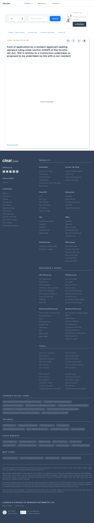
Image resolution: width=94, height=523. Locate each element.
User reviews (7, 205)
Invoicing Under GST (46, 296)
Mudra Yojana (70, 318)
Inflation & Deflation (72, 321)
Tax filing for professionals (48, 246)
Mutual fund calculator (47, 359)
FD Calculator (44, 380)
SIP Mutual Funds (45, 322)
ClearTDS (68, 205)
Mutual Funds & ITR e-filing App (50, 183)
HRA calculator (44, 374)
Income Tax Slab (71, 279)
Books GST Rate (71, 261)
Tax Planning (43, 174)
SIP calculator (44, 365)
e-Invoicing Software (72, 202)
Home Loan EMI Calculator (74, 365)
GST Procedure (44, 285)
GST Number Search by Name (75, 389)
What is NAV (43, 336)
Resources (43, 3)
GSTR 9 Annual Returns (47, 291)
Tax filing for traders (46, 249)
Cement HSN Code (72, 249)
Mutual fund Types (45, 316)
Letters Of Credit (71, 339)
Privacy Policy (7, 505)
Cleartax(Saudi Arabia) (10, 225)
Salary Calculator (71, 383)
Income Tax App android (73, 171)
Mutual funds (43, 186)
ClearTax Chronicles (9, 217)
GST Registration (45, 279)
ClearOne (68, 224)
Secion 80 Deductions (73, 177)
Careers (5, 199)
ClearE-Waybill (70, 199)
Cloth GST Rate (70, 258)
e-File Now (79, 24)
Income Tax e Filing (45, 171)
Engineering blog (8, 208)
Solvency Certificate (72, 330)
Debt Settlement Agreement (75, 333)
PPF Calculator (70, 353)
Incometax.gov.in (71, 296)
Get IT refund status (72, 380)
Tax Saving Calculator (72, 377)
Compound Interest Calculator (50, 389)
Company (57, 3)
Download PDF (12, 145)
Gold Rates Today (45, 383)
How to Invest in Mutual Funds (49, 313)
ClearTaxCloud (44, 230)
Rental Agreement (71, 336)
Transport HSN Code (72, 252)
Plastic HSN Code (71, 255)
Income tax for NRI (71, 180)
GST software (44, 202)
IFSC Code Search (71, 359)
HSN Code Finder (71, 246)
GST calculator (44, 367)
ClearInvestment (45, 177)
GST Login (42, 199)
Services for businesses (73, 233)
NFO (40, 330)
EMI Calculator (44, 356)
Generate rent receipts (73, 362)
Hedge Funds (43, 324)
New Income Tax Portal (73, 294)
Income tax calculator (47, 353)
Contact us (6, 196)
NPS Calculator (70, 367)
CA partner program (46, 221)
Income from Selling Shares (74, 299)
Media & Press (7, 202)
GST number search (72, 356)
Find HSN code (70, 374)
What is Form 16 (70, 285)
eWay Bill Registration (73, 208)
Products (29, 3)
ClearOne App (70, 236)
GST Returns (43, 282)
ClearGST (68, 196)
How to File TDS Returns (73, 291)
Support (5, 182)
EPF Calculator (70, 386)
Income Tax (69, 174)
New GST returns (45, 205)
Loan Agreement (71, 324)
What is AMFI (43, 333)
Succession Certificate (73, 327)
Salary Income (70, 288)
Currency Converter (46, 386)
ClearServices (44, 180)
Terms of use (19, 505)
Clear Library (7, 211)
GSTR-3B (42, 302)
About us (6, 193)
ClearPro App (43, 233)
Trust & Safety (7, 223)
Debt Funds (43, 327)
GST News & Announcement (49, 288)
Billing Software (70, 227)
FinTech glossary (8, 214)
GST (40, 196)
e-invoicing (43, 208)
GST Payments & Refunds (48, 294)
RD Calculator (44, 377)
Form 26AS (69, 282)
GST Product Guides (10, 220)
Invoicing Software (71, 230)
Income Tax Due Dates (73, 302)
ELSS (40, 319)
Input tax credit (44, 211)
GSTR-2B (42, 299)
